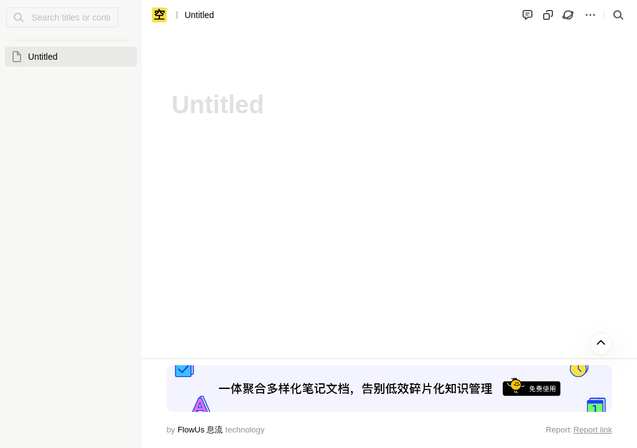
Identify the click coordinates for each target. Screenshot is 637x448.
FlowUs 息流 (200, 429)
